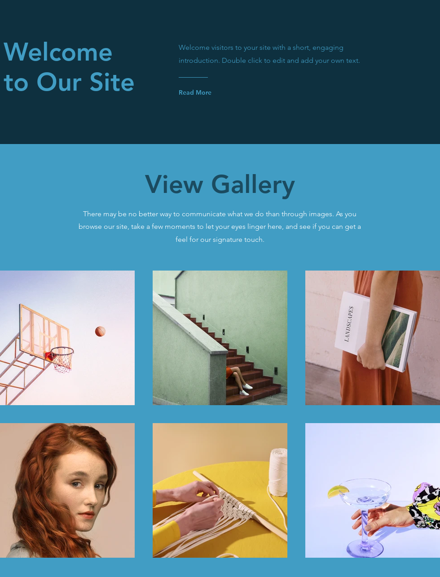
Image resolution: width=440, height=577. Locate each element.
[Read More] (215, 92)
